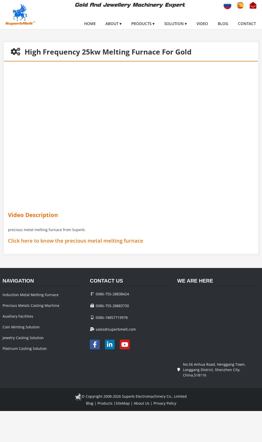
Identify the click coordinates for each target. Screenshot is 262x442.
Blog (89, 403)
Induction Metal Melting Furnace (31, 294)
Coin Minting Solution (21, 327)
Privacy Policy (165, 403)
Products (105, 403)
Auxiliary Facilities (18, 316)
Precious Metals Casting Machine (31, 305)
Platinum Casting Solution (25, 348)
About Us (141, 403)
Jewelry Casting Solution (23, 337)
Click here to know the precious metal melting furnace (75, 240)
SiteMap (123, 403)
